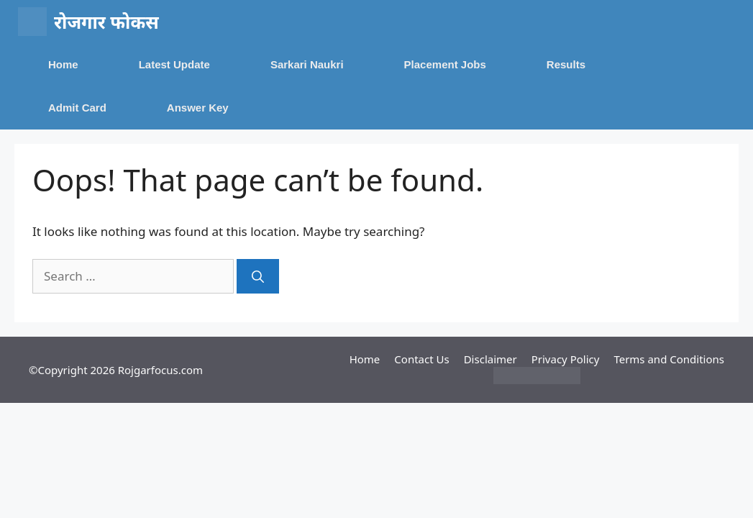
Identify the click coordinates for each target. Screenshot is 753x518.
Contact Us (421, 359)
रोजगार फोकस (106, 21)
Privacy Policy (565, 359)
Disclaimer (490, 359)
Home (63, 64)
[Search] (258, 276)
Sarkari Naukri (307, 64)
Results (566, 64)
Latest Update (174, 64)
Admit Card (77, 107)
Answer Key (198, 107)
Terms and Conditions (668, 359)
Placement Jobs (445, 64)
